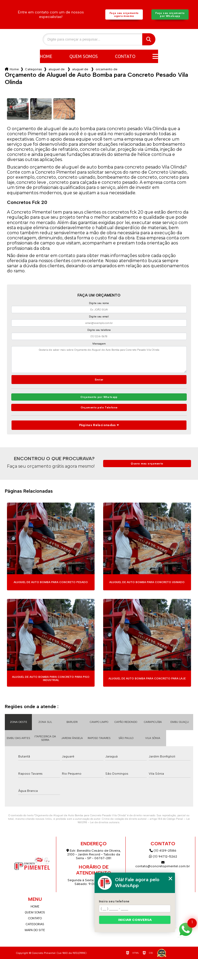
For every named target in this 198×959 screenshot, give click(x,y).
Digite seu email (99, 316)
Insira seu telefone (114, 901)
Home (46, 56)
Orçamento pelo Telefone (99, 407)
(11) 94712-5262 (163, 856)
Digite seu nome (99, 303)
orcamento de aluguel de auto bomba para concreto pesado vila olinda (107, 69)
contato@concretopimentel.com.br (162, 864)
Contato (125, 56)
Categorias (33, 69)
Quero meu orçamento (147, 463)
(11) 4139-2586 (163, 850)
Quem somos (83, 56)
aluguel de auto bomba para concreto (57, 69)
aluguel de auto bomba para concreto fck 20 (80, 69)
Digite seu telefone (99, 329)
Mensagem (99, 343)
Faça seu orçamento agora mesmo (124, 14)
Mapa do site (35, 930)
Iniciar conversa (135, 920)
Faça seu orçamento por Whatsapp (170, 14)
